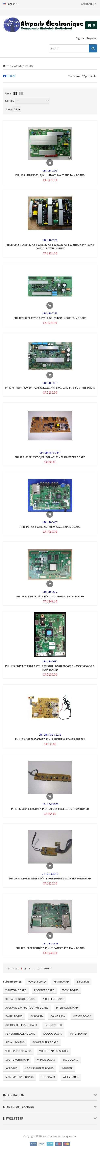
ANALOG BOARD (52, 1033)
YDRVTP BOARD (82, 1016)
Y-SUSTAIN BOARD (15, 990)
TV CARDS (16, 65)
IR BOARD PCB (53, 1025)
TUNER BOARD (78, 1033)
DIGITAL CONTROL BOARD (20, 999)
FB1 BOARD (48, 1077)
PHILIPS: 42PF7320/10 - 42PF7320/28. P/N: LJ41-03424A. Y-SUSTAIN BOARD (50, 387)
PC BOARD (36, 1016)
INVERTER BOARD (44, 990)
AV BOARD (11, 1068)
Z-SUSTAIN (83, 981)
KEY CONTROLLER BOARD (20, 1033)
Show (8, 109)
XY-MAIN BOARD (46, 1059)
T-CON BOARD (70, 990)
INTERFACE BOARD (67, 1007)
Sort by (9, 100)
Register (91, 38)
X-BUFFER (67, 1068)
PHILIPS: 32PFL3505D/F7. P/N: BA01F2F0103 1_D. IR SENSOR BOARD (50, 878)
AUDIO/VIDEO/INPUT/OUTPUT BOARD (26, 1007)
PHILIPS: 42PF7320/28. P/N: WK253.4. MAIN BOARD (50, 527)
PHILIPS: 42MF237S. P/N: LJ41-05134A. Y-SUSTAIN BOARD (50, 175)
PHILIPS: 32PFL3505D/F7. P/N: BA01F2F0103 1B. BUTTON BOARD (50, 809)
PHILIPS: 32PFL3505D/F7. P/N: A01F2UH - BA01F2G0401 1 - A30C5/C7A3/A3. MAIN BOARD (50, 667)
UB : (45, 170)
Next (47, 968)
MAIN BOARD (61, 981)
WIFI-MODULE (70, 1077)
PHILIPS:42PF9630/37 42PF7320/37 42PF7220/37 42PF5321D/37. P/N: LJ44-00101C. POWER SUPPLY (50, 246)
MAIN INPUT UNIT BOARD (19, 1077)
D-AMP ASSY (58, 1016)
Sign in (80, 38)
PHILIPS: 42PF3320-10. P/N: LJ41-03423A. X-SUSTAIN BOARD (50, 318)
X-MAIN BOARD (14, 1016)
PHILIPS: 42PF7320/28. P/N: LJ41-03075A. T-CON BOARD (50, 596)
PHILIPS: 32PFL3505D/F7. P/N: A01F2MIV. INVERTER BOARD (50, 457)
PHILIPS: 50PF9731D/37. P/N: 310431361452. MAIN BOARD (50, 948)
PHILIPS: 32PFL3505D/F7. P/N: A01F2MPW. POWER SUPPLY (50, 739)
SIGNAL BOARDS (15, 1042)
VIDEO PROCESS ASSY (18, 1051)
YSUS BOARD (70, 1059)
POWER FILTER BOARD (45, 1042)
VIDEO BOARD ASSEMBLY (53, 1051)
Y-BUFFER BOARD (53, 999)
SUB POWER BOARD (17, 1059)
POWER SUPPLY (37, 981)
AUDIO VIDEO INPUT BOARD (21, 1025)
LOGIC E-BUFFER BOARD (39, 1068)
